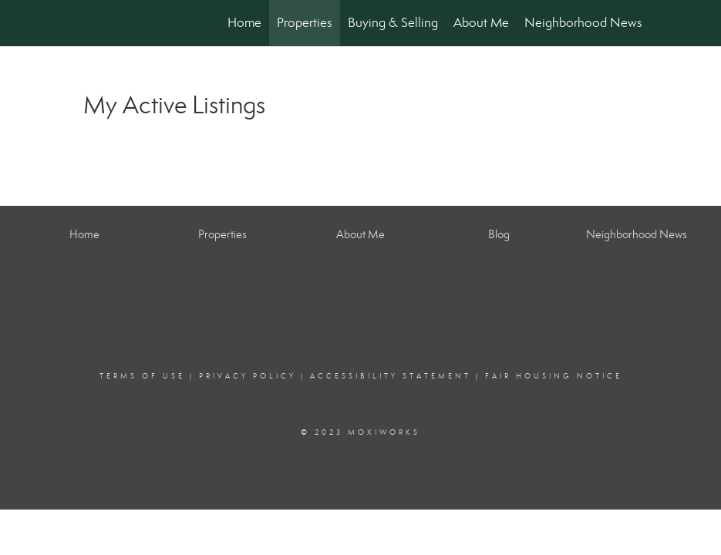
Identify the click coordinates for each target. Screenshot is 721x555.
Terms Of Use (142, 376)
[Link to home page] (80, 23)
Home (244, 23)
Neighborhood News (583, 23)
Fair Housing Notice (553, 376)
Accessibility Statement (390, 376)
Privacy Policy (247, 376)
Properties (304, 23)
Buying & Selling (393, 23)
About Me (481, 23)
